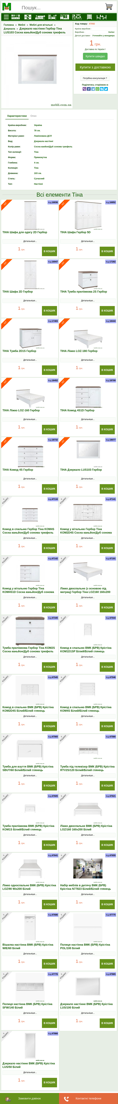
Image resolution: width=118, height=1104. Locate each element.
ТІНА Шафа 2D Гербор (17, 291)
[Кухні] (15, 17)
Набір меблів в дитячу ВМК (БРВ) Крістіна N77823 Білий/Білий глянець (85, 887)
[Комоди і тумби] (89, 17)
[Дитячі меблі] (52, 17)
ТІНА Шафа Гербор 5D (75, 232)
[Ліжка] (40, 17)
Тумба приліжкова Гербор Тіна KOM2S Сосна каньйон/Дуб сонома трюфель (28, 649)
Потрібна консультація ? (95, 78)
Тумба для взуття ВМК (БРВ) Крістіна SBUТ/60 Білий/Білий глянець (27, 768)
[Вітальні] (77, 17)
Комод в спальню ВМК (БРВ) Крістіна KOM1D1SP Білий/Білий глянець (85, 649)
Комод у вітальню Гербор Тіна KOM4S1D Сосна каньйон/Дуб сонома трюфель (28, 592)
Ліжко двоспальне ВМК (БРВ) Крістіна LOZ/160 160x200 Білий (86, 827)
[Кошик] (110, 6)
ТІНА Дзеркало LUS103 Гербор (81, 469)
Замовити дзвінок (29, 1098)
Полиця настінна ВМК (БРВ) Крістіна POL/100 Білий (85, 946)
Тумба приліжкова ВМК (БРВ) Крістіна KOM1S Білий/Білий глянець (28, 827)
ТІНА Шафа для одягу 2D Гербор (24, 232)
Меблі (21, 25)
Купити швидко (95, 56)
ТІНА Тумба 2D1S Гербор (19, 351)
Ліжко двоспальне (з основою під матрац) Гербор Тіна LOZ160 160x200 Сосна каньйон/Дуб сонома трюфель (85, 592)
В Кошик (49, 251)
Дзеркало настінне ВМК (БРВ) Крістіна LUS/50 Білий (28, 1065)
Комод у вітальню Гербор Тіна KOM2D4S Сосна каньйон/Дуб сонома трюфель (86, 533)
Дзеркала (9, 28)
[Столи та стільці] (101, 17)
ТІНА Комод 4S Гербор (17, 469)
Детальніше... (30, 241)
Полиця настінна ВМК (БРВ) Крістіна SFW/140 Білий (27, 1006)
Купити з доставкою (95, 67)
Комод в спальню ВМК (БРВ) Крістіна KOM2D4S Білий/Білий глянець (28, 709)
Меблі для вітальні (41, 25)
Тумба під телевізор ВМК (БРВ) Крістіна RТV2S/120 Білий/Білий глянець (87, 768)
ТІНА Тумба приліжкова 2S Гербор (83, 291)
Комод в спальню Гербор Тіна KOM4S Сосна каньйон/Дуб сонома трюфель (28, 531)
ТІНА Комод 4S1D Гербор (77, 410)
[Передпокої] (65, 17)
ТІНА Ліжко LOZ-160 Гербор (21, 410)
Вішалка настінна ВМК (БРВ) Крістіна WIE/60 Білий (27, 946)
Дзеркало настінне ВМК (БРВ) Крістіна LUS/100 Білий (86, 1006)
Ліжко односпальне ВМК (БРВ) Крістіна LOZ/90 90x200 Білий (29, 887)
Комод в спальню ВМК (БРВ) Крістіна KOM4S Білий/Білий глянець (85, 709)
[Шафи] (28, 17)
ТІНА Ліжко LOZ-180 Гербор (79, 351)
